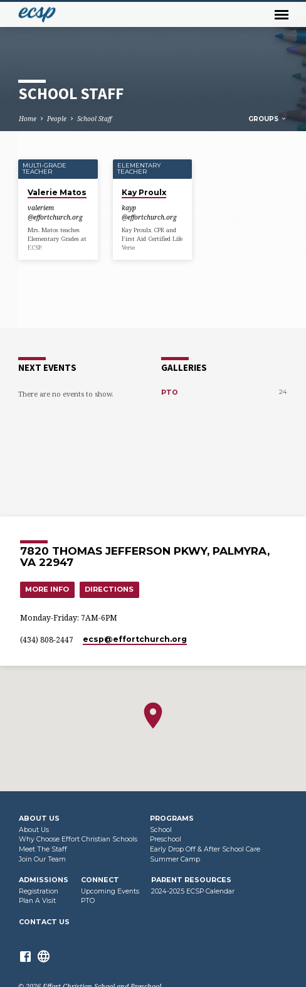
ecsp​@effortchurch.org (135, 639)
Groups (267, 119)
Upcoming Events (110, 891)
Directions (109, 589)
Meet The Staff (43, 849)
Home (27, 118)
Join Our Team (42, 859)
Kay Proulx (144, 192)
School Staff (94, 118)
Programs (172, 818)
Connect (100, 879)
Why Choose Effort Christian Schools (78, 839)
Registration (38, 891)
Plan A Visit (37, 901)
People (56, 118)
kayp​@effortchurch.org (149, 212)
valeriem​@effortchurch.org (55, 212)
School (161, 830)
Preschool (165, 839)
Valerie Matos (57, 192)
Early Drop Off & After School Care (205, 849)
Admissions (43, 879)
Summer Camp (175, 859)
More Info (47, 589)
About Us (39, 818)
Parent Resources (191, 879)
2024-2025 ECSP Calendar (193, 891)
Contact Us (44, 921)
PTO (169, 392)
